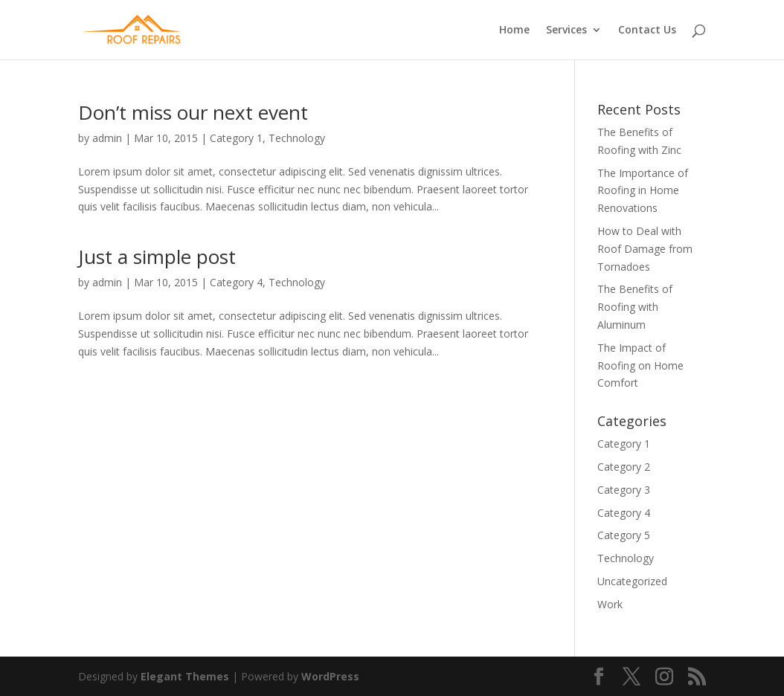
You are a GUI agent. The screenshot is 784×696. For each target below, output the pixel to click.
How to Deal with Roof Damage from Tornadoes (645, 249)
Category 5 (623, 535)
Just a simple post (157, 256)
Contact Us (647, 30)
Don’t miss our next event (193, 112)
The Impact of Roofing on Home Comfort (640, 365)
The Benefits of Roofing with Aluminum (634, 307)
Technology (297, 138)
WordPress (330, 676)
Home (514, 30)
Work (610, 604)
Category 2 (623, 467)
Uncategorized (632, 581)
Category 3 (623, 490)
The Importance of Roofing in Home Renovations (642, 191)
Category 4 (236, 282)
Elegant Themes (185, 676)
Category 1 (236, 138)
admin (107, 138)
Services (566, 30)
